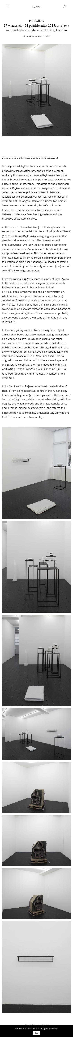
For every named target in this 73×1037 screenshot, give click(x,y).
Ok (36, 1033)
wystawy (36, 6)
